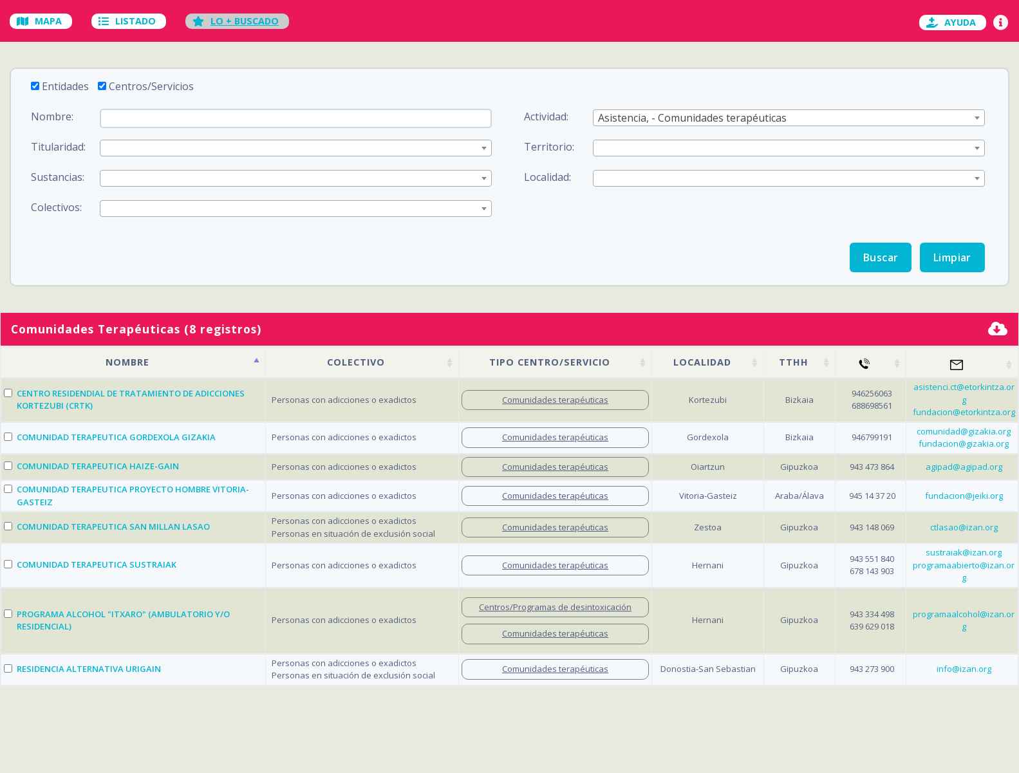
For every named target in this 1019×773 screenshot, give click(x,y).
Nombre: (52, 116)
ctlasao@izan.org (964, 527)
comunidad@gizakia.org (964, 431)
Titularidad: (58, 147)
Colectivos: (56, 207)
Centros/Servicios (151, 86)
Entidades (65, 86)
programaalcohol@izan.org (963, 620)
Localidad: (547, 177)
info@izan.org (964, 669)
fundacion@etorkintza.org (964, 412)
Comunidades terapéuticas (555, 399)
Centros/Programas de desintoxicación (555, 607)
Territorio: (549, 147)
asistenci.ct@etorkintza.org (963, 393)
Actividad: (546, 116)
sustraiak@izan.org (964, 552)
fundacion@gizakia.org (964, 443)
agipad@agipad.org (964, 466)
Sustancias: (57, 177)
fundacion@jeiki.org (964, 495)
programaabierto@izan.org (963, 571)
